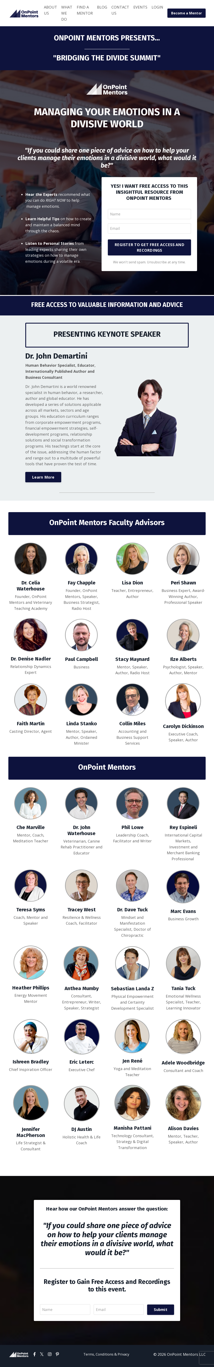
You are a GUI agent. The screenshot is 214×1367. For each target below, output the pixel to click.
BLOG (102, 7)
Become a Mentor (186, 13)
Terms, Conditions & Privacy (106, 1357)
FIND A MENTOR (85, 10)
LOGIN (157, 7)
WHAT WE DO (66, 13)
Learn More (43, 478)
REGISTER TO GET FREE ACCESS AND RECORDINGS (150, 247)
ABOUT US (50, 10)
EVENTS (140, 7)
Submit (160, 1312)
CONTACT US (120, 10)
